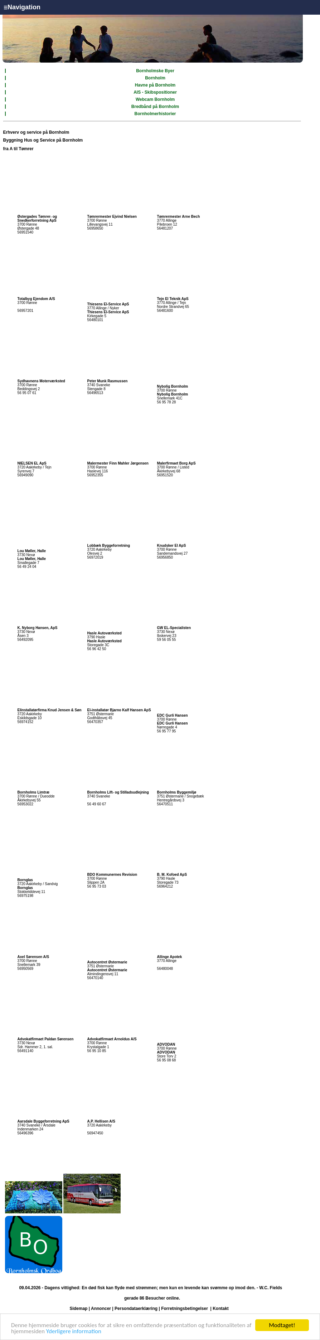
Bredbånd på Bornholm (155, 106)
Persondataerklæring (136, 1308)
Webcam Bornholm (155, 99)
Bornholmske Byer (155, 71)
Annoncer (101, 1308)
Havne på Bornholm (155, 85)
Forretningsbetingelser (184, 1308)
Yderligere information (73, 1331)
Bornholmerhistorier (155, 114)
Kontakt (221, 1308)
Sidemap (78, 1308)
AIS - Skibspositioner (155, 92)
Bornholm (155, 78)
